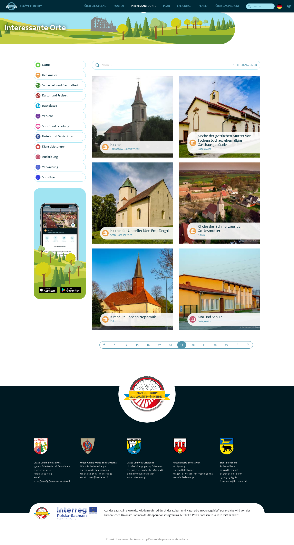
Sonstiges (46, 177)
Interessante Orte (143, 6)
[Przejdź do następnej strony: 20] (237, 344)
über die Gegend (95, 6)
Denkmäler (46, 75)
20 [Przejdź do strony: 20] (193, 344)
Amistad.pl (141, 539)
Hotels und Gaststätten (55, 136)
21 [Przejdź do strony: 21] (204, 344)
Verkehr (44, 116)
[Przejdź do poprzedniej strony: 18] (114, 344)
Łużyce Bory (24, 6)
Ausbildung (47, 156)
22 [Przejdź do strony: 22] (215, 344)
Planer (203, 6)
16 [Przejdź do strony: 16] (148, 344)
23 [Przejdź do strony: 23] (226, 344)
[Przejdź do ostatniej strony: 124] (248, 344)
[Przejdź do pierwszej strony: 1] (104, 344)
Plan (166, 6)
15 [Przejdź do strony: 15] (137, 344)
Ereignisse (184, 6)
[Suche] (260, 6)
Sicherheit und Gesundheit (57, 85)
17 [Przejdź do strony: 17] (159, 344)
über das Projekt (227, 6)
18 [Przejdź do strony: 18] (170, 344)
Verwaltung (47, 167)
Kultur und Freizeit (52, 95)
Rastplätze (46, 105)
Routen (119, 6)
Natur (43, 65)
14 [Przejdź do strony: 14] (126, 344)
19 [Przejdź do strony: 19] (181, 344)
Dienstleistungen (51, 146)
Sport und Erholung (52, 126)
